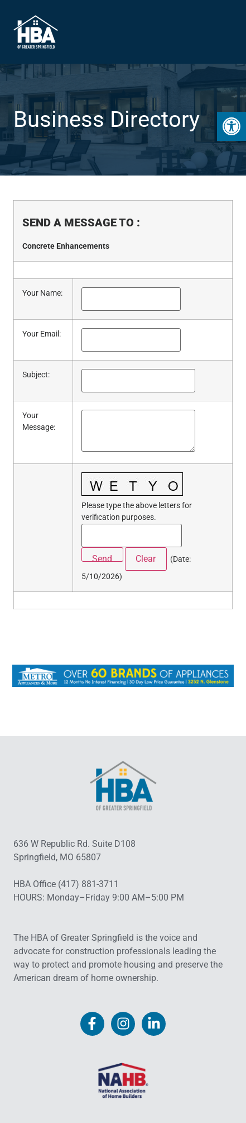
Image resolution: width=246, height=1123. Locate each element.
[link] (231, 126)
